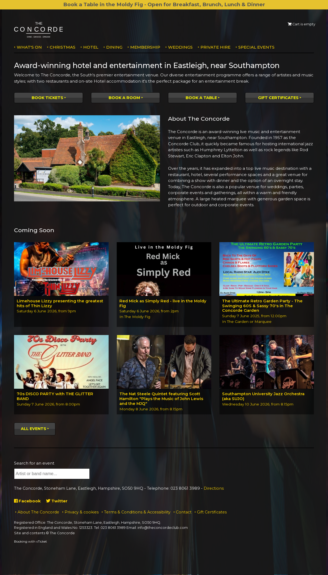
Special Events (256, 47)
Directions (214, 488)
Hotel (90, 47)
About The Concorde (38, 512)
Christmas (62, 47)
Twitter (57, 501)
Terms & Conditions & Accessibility (137, 512)
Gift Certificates (278, 97)
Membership (145, 47)
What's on (29, 47)
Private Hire (215, 47)
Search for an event (34, 463)
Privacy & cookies (82, 512)
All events (33, 429)
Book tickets (47, 97)
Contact (184, 512)
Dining (114, 47)
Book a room (124, 97)
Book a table (201, 97)
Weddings (180, 47)
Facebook (27, 501)
